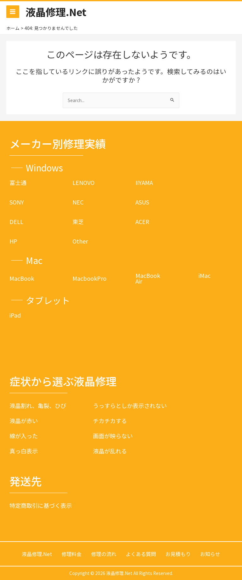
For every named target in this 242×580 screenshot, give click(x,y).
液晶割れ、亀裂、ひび (37, 405)
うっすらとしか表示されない (130, 405)
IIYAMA (144, 182)
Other (80, 241)
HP (13, 241)
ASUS (142, 202)
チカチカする (110, 420)
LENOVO (83, 182)
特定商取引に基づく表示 (40, 505)
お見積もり (178, 554)
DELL (16, 221)
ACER (142, 221)
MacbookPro (89, 278)
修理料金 (71, 554)
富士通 (17, 182)
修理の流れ (103, 554)
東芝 (78, 221)
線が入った (23, 436)
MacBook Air (147, 278)
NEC (78, 202)
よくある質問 (141, 554)
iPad (15, 315)
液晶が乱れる (110, 451)
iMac (204, 275)
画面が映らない (113, 436)
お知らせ (210, 554)
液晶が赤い (23, 420)
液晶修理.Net (56, 11)
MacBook (21, 278)
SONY (16, 202)
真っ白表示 (23, 451)
